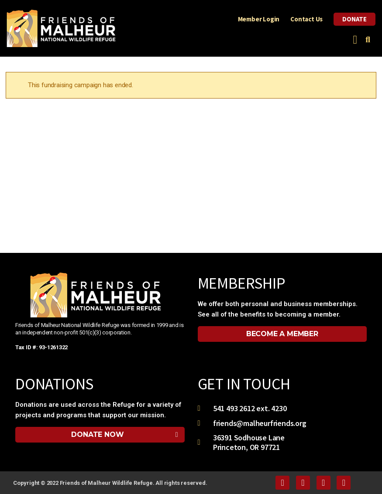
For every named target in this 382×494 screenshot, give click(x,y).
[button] (355, 40)
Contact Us (306, 19)
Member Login (259, 19)
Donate (354, 19)
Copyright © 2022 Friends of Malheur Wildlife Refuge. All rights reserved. (110, 483)
